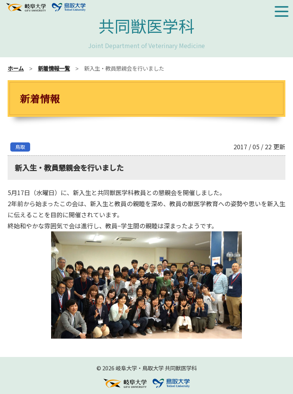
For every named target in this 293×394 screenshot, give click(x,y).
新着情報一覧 (54, 68)
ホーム (16, 68)
